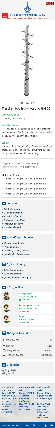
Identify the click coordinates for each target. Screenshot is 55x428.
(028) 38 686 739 (28, 308)
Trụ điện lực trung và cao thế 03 (19, 184)
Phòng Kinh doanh (30, 305)
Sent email (25, 299)
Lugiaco (25, 425)
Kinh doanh (27, 294)
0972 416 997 (26, 319)
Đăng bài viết (8, 373)
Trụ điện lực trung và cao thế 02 (19, 189)
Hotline (25, 316)
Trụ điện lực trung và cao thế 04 (19, 179)
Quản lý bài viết (9, 370)
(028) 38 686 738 (28, 297)
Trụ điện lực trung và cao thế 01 (19, 194)
